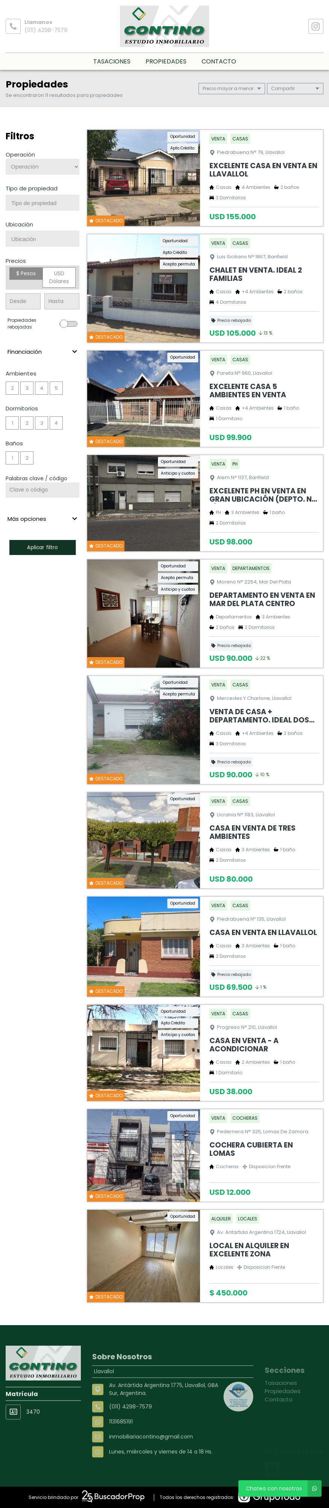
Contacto (219, 61)
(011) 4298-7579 (45, 30)
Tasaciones (111, 61)
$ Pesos (26, 273)
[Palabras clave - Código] (42, 490)
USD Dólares (59, 277)
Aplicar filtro (42, 547)
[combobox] (42, 203)
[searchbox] (45, 203)
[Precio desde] (23, 301)
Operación (20, 154)
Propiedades (166, 61)
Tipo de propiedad (32, 188)
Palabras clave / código (36, 478)
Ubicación (19, 224)
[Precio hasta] (61, 301)
